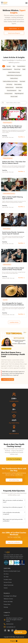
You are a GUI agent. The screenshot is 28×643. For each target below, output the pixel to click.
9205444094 (9, 624)
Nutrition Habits (19, 87)
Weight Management (19, 93)
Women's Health (14, 96)
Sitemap (6, 607)
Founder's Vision (8, 579)
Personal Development (11, 90)
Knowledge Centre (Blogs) (10, 596)
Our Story (6, 574)
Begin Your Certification (14, 542)
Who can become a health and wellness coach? (13, 501)
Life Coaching (9, 84)
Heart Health (22, 81)
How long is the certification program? (12, 507)
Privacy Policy (7, 604)
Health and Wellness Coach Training (10, 81)
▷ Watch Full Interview (7, 379)
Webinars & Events (8, 598)
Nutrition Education (9, 87)
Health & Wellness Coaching (14, 72)
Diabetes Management (7, 69)
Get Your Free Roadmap (14, 459)
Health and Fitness (14, 78)
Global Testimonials (8, 585)
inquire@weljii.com (10, 627)
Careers (6, 588)
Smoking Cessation (8, 93)
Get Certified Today (14, 480)
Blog (14, 66)
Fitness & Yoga (17, 69)
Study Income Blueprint (14, 33)
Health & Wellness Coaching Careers (14, 75)
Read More (21, 137)
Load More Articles (14, 322)
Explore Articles (14, 28)
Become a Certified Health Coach (12, 571)
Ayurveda (8, 66)
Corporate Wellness (21, 66)
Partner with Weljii (8, 601)
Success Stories (8, 582)
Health (24, 69)
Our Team (6, 576)
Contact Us (6, 615)
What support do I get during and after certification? (13, 520)
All (3, 66)
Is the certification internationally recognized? (11, 513)
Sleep (20, 90)
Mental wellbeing (18, 84)
